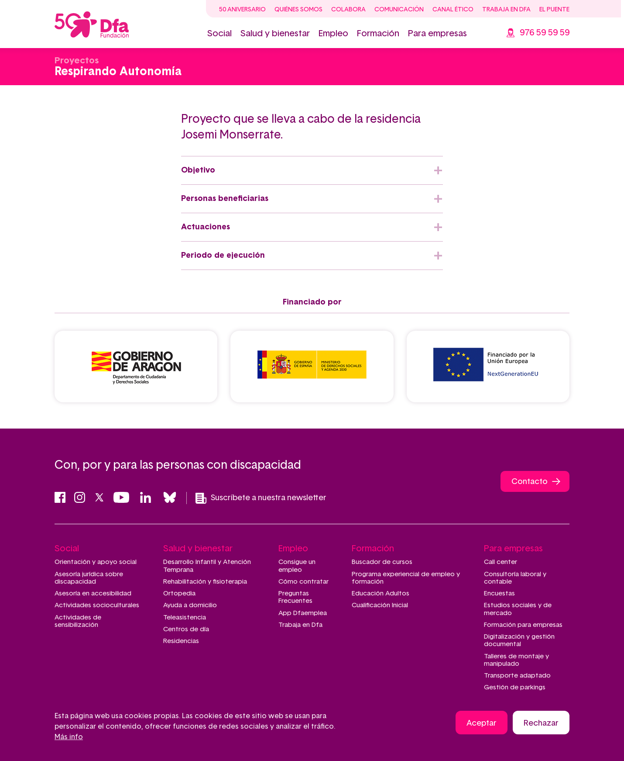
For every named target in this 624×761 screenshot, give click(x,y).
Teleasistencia (184, 617)
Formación (378, 33)
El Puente (554, 10)
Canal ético (452, 10)
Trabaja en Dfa (506, 10)
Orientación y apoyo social (96, 562)
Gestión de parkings (514, 687)
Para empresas (437, 33)
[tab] (312, 170)
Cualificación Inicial (380, 605)
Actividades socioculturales (97, 605)
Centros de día (186, 629)
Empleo (333, 33)
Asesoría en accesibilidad (93, 593)
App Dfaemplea (302, 613)
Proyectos (77, 60)
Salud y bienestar (275, 33)
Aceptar (481, 724)
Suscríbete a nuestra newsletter (260, 498)
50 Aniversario (242, 10)
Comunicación (399, 10)
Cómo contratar (303, 581)
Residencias (181, 641)
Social (219, 33)
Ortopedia (179, 593)
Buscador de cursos (382, 562)
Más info (69, 737)
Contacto (529, 482)
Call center (500, 562)
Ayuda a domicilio (190, 605)
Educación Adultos (380, 593)
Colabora (348, 10)
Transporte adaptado (517, 675)
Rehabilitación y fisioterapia (205, 581)
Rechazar (541, 724)
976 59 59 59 (544, 32)
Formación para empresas (523, 625)
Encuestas (499, 593)
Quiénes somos (298, 10)
